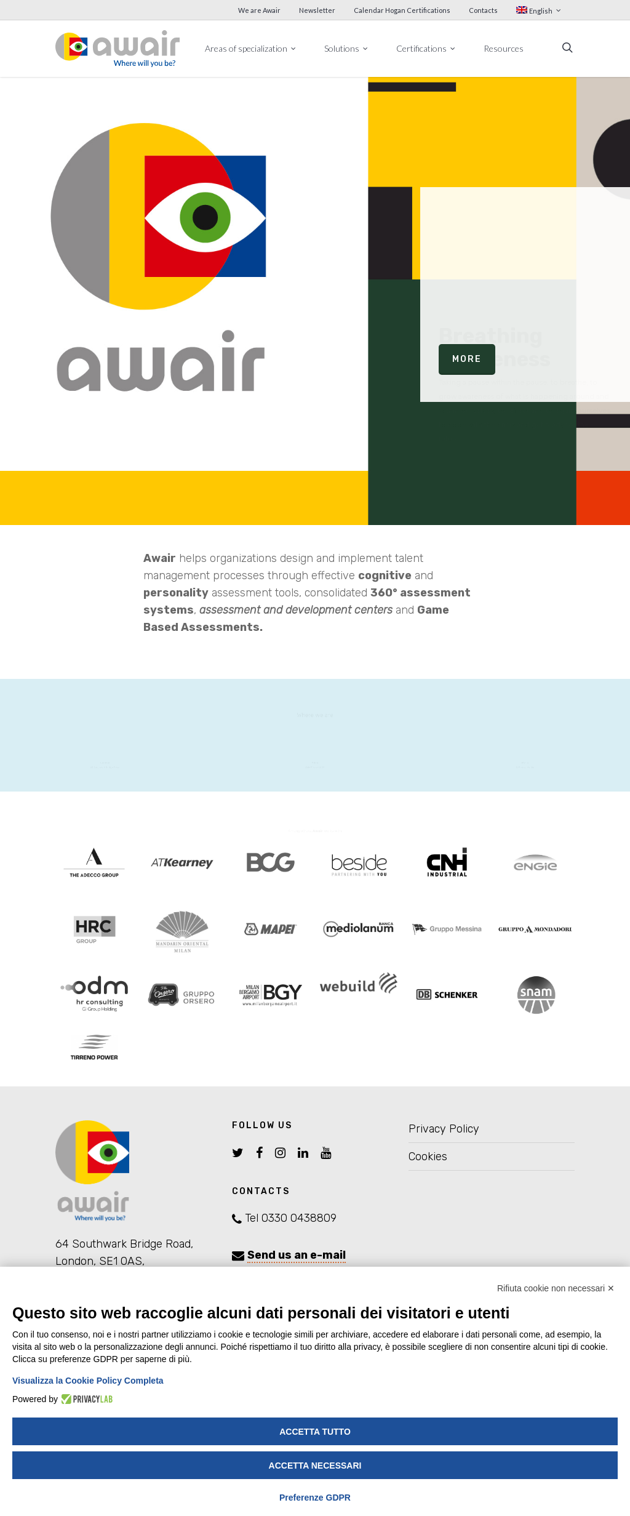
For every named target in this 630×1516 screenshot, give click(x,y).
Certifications (426, 48)
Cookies (428, 1156)
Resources (504, 48)
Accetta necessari (315, 1465)
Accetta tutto (315, 1432)
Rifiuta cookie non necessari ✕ (556, 1288)
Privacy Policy (444, 1129)
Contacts (483, 10)
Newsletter (317, 10)
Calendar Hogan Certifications (402, 10)
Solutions (346, 48)
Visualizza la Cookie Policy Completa (88, 1381)
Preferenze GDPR (315, 1497)
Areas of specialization (251, 48)
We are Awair (259, 10)
